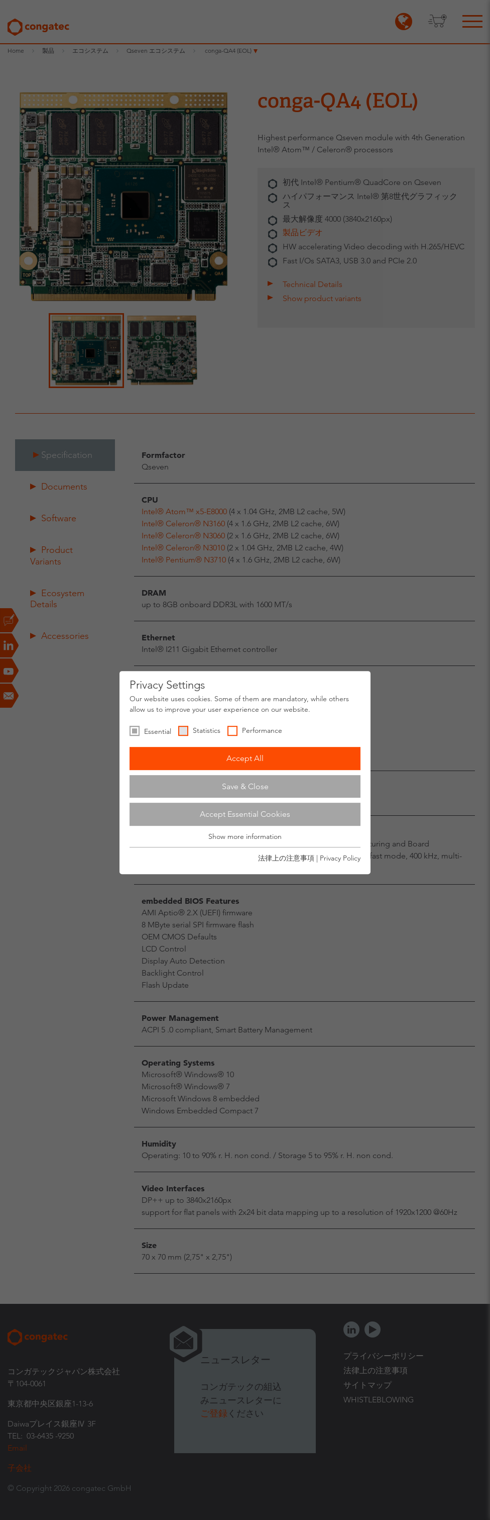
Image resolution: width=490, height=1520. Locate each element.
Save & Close (245, 786)
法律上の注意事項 (286, 858)
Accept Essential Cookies (245, 814)
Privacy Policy (340, 858)
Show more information (245, 836)
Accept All (245, 758)
